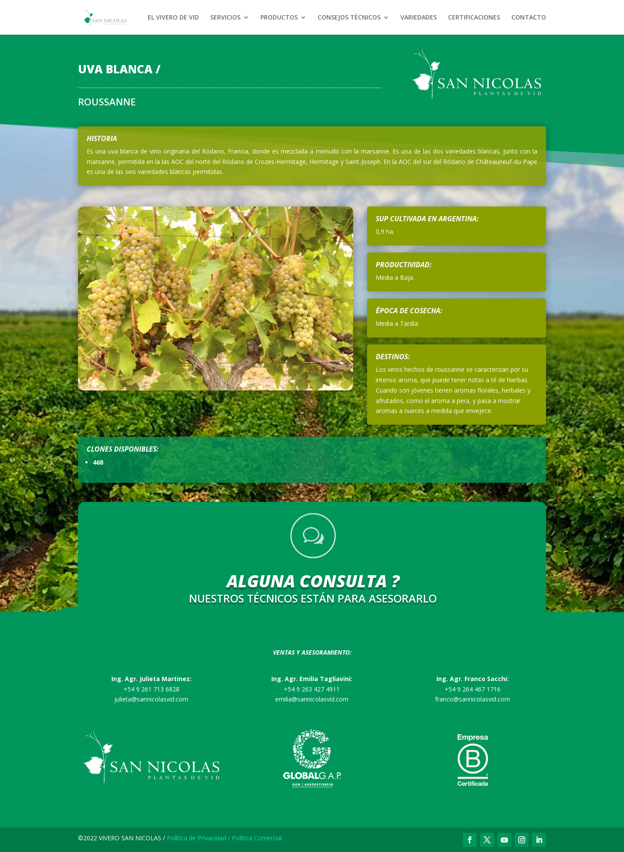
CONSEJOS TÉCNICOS (349, 17)
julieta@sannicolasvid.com (151, 699)
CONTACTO (528, 17)
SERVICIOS (225, 17)
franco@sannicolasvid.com (472, 699)
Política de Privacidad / (199, 838)
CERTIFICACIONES (474, 17)
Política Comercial (257, 838)
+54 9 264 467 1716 (472, 689)
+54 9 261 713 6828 (151, 689)
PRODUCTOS (279, 17)
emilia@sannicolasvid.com (311, 699)
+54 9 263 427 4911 (312, 689)
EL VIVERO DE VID (173, 17)
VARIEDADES (418, 17)
